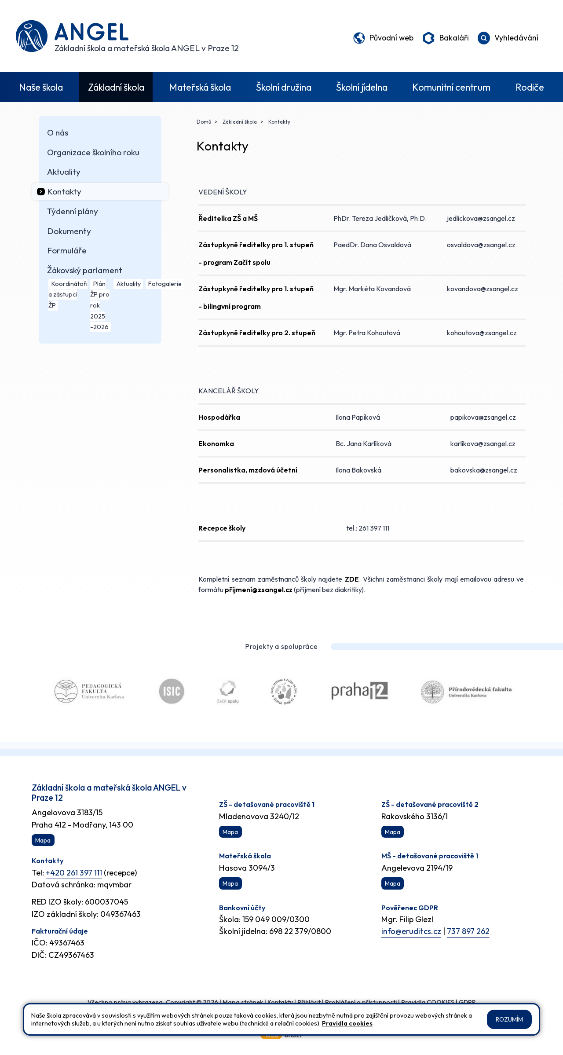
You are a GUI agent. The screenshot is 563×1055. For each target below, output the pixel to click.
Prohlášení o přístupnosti (361, 1002)
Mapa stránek (243, 1002)
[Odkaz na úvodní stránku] (127, 36)
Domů (204, 121)
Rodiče (529, 87)
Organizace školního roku (93, 152)
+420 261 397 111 (74, 873)
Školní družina (283, 87)
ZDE (352, 579)
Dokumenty (69, 231)
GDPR (467, 1002)
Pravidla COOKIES (427, 1002)
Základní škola (116, 87)
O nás (57, 132)
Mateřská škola (200, 87)
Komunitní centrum (451, 87)
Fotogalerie (165, 284)
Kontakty (64, 191)
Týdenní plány (72, 211)
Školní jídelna (362, 87)
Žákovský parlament (84, 270)
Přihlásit (309, 1002)
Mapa (43, 840)
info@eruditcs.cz (411, 931)
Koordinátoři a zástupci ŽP (67, 294)
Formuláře (67, 250)
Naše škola (41, 87)
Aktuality (63, 171)
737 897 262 (468, 931)
